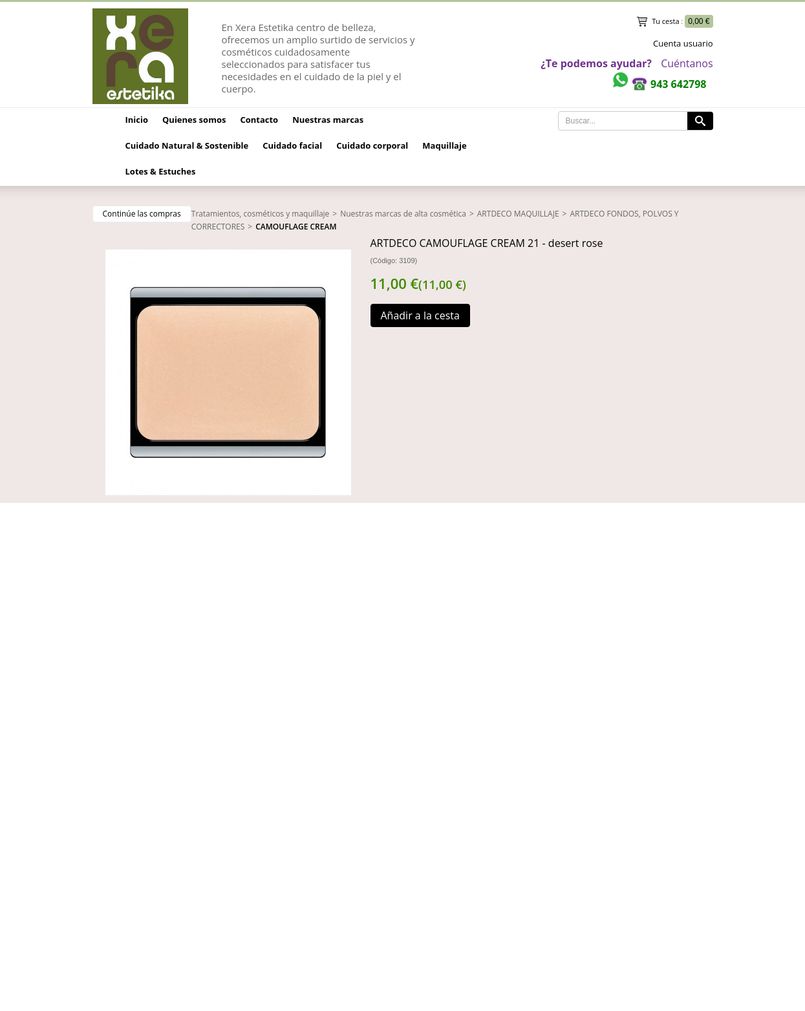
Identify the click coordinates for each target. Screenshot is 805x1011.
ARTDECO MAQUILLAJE (518, 213)
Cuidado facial (292, 145)
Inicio (137, 119)
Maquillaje (444, 145)
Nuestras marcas (327, 119)
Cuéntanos (687, 63)
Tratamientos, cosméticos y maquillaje (260, 213)
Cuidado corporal (372, 145)
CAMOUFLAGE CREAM (295, 226)
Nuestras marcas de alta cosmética (403, 213)
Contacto (259, 119)
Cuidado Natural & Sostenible (187, 145)
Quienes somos (194, 119)
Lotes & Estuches (160, 171)
